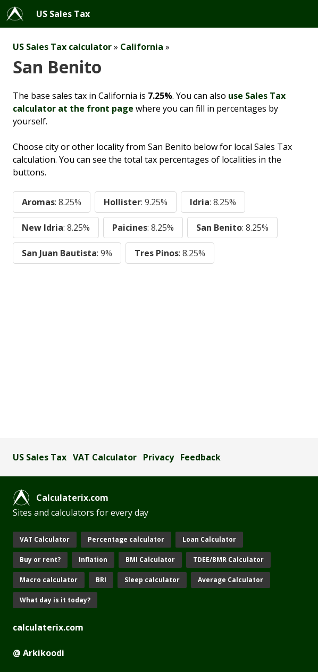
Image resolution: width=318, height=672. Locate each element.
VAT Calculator (105, 457)
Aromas (51, 202)
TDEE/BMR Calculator (228, 559)
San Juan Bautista (67, 253)
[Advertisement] (159, 350)
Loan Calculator (209, 539)
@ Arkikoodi (38, 653)
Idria (213, 202)
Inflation (93, 559)
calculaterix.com (48, 627)
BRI (101, 579)
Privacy (158, 457)
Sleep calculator (152, 579)
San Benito (232, 227)
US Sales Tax (63, 14)
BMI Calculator (150, 559)
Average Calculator (230, 579)
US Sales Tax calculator (62, 47)
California (141, 47)
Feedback (200, 457)
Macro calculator (49, 579)
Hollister (136, 202)
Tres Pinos (170, 253)
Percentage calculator (126, 539)
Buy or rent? (40, 559)
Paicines (143, 227)
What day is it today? (55, 599)
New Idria (56, 227)
